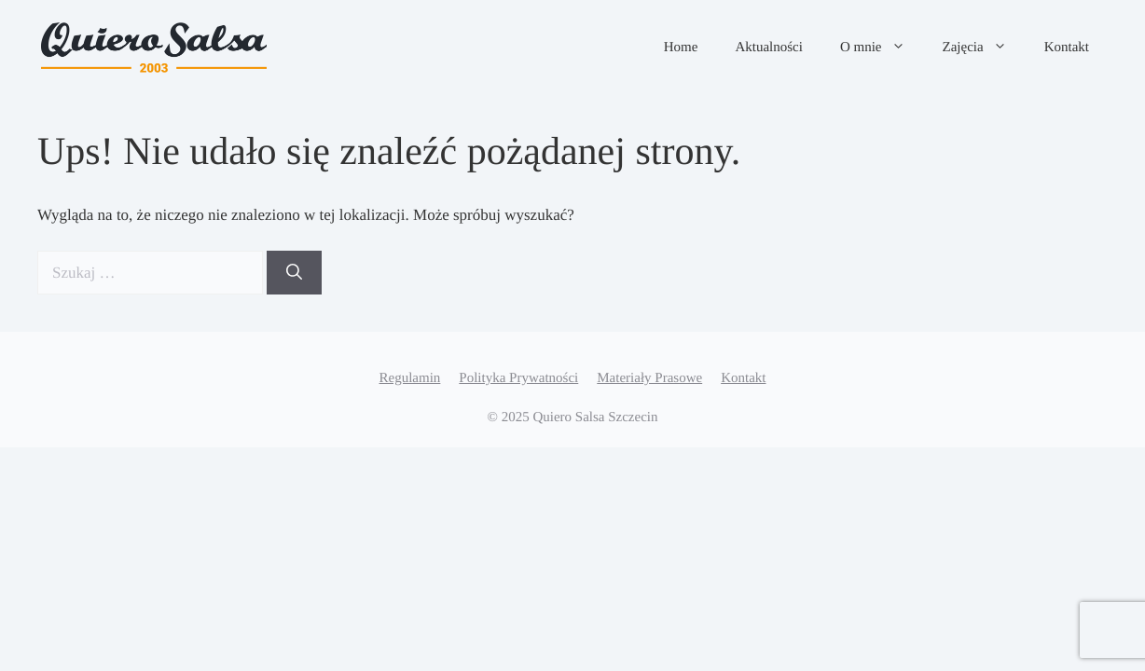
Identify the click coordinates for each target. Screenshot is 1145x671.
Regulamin (410, 378)
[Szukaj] (294, 273)
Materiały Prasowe (649, 378)
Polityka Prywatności (518, 378)
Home (681, 47)
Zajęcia (984, 47)
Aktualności (769, 47)
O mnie (882, 47)
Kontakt (1066, 47)
